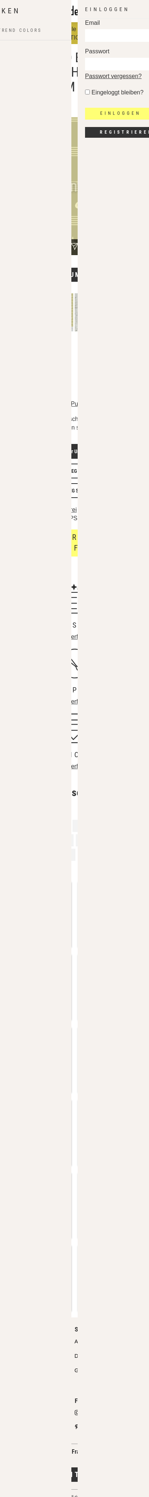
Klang (124, 854)
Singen (90, 840)
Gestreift (123, 825)
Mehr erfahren (74, 637)
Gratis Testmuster (95, 1370)
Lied (59, 825)
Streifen (48, 869)
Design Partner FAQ (29, 1427)
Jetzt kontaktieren (75, 1474)
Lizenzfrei (64, 510)
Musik (20, 840)
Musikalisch (27, 854)
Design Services (93, 1356)
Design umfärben (74, 274)
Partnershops (21, 1356)
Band (63, 854)
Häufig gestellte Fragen (33, 1384)
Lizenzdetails (26, 510)
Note (18, 869)
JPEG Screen (77, 491)
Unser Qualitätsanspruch (34, 1341)
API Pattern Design (97, 1341)
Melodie (93, 854)
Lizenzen (16, 1370)
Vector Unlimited (77, 451)
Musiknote (54, 840)
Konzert (88, 825)
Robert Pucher (70, 404)
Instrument (26, 825)
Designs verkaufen (27, 1413)
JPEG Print (77, 471)
